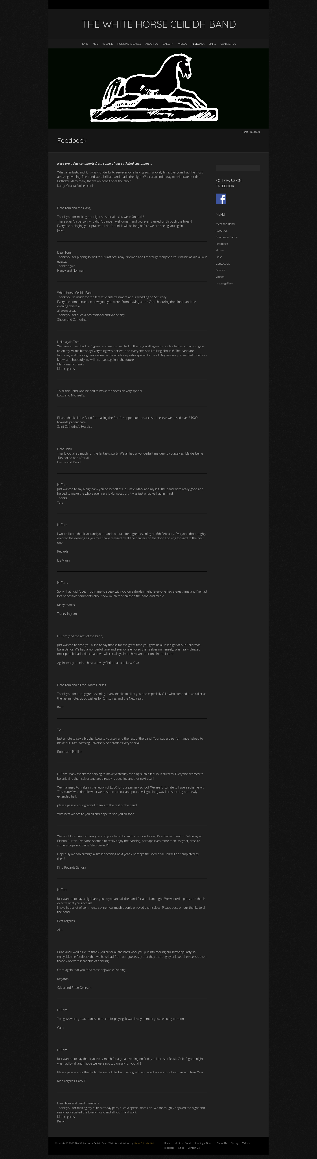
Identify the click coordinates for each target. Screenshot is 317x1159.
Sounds (220, 270)
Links (212, 43)
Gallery (168, 43)
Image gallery (224, 283)
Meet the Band (103, 43)
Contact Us (228, 43)
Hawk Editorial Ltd (144, 1143)
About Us (152, 43)
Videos (182, 43)
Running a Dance (129, 43)
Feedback (198, 43)
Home (84, 43)
